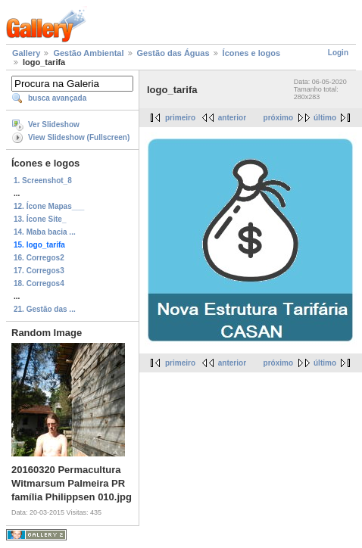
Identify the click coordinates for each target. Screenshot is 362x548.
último (325, 118)
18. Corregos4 (39, 283)
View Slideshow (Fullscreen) (79, 137)
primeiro (180, 118)
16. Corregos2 (39, 258)
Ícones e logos (251, 53)
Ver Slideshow (54, 124)
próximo (278, 118)
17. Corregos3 (39, 270)
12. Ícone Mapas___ (49, 206)
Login (338, 52)
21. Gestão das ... (45, 309)
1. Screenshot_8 (43, 180)
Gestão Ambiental (88, 53)
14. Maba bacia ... (45, 232)
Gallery (26, 53)
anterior (232, 118)
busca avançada (57, 98)
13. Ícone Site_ (40, 219)
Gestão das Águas (173, 53)
